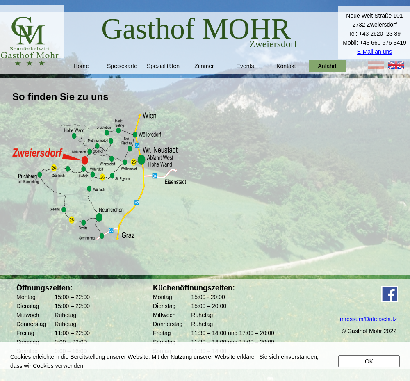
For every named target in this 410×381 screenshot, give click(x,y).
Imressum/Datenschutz (367, 319)
